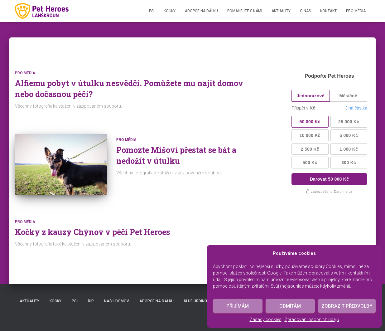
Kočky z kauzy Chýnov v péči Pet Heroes (92, 232)
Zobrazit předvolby (346, 306)
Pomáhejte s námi (244, 11)
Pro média (356, 11)
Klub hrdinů (195, 301)
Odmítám (290, 306)
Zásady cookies (266, 319)
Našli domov (116, 301)
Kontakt (328, 11)
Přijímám (237, 306)
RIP (91, 301)
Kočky (170, 11)
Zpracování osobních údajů (312, 319)
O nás (305, 11)
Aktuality (281, 11)
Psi (151, 11)
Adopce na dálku (201, 11)
